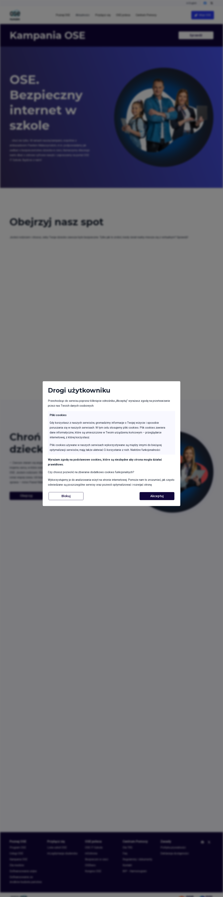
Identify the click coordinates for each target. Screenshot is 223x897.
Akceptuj (157, 496)
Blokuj (66, 496)
